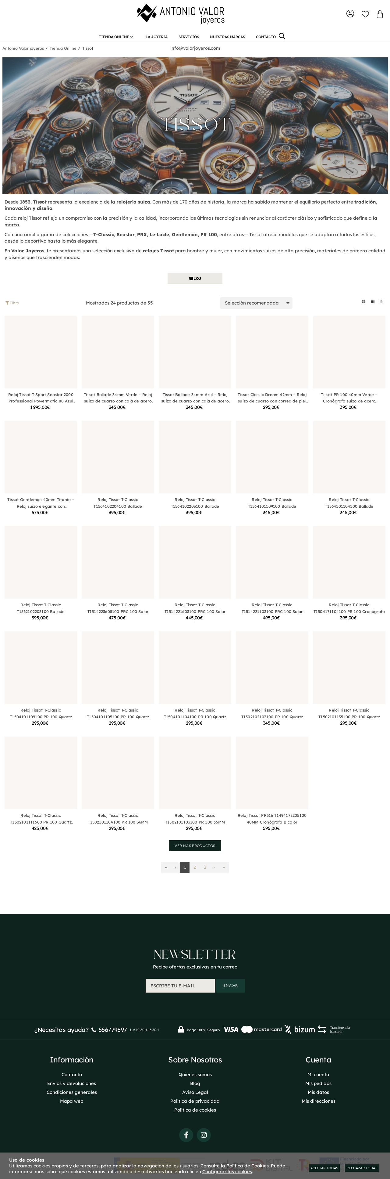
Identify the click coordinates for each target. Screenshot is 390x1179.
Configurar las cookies (227, 1171)
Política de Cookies (247, 1166)
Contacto (72, 1133)
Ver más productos (195, 851)
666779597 (112, 1088)
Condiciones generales (72, 1151)
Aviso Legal (195, 1151)
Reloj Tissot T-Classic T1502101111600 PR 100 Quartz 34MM (40, 828)
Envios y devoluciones (71, 1142)
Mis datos (318, 1151)
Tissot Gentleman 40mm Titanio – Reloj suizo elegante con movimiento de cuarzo (40, 512)
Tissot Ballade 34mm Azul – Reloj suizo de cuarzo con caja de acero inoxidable (195, 407)
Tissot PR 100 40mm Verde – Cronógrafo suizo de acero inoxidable (349, 407)
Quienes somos (195, 1133)
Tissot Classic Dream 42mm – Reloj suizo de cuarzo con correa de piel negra (272, 407)
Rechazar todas (362, 1168)
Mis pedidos (318, 1142)
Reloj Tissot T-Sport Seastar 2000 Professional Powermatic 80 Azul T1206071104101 (40, 407)
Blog (195, 1142)
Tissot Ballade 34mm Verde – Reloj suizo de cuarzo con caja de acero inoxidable (118, 407)
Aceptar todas (324, 1168)
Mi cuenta (318, 1133)
